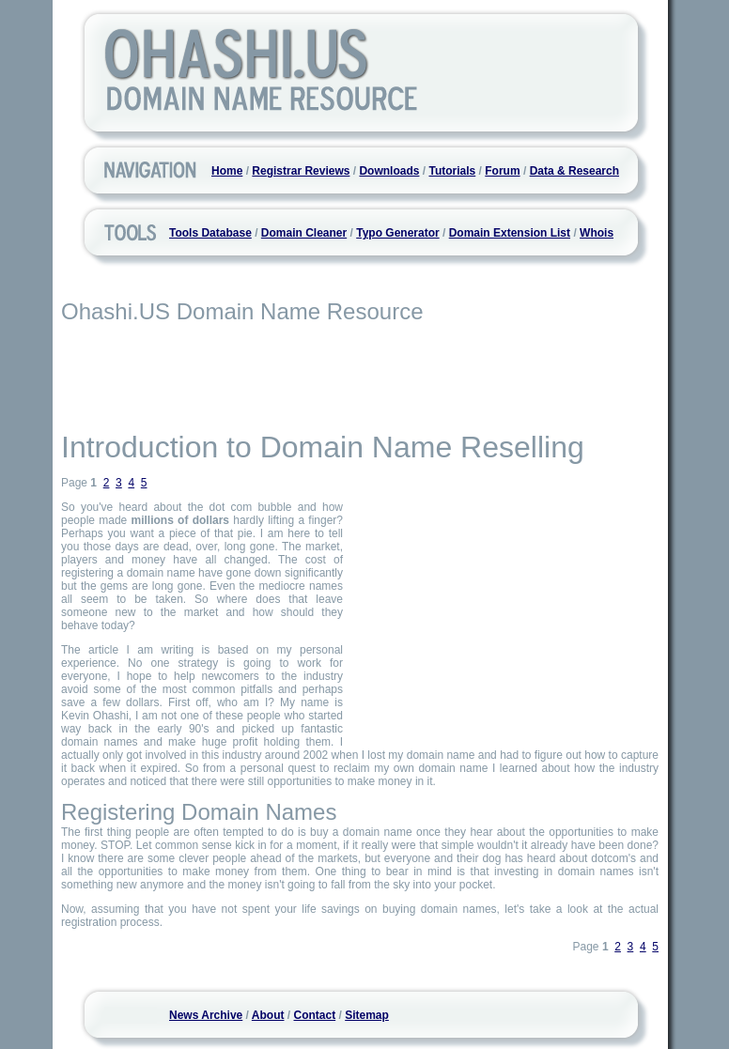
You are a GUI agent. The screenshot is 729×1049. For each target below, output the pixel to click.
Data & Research (574, 170)
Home (226, 170)
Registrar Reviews (300, 170)
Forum (502, 170)
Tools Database (210, 232)
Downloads (389, 170)
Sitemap (367, 1015)
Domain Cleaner (304, 232)
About (268, 1015)
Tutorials (451, 170)
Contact (315, 1015)
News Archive (205, 1015)
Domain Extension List (509, 232)
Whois (596, 232)
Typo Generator (397, 232)
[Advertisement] (360, 375)
